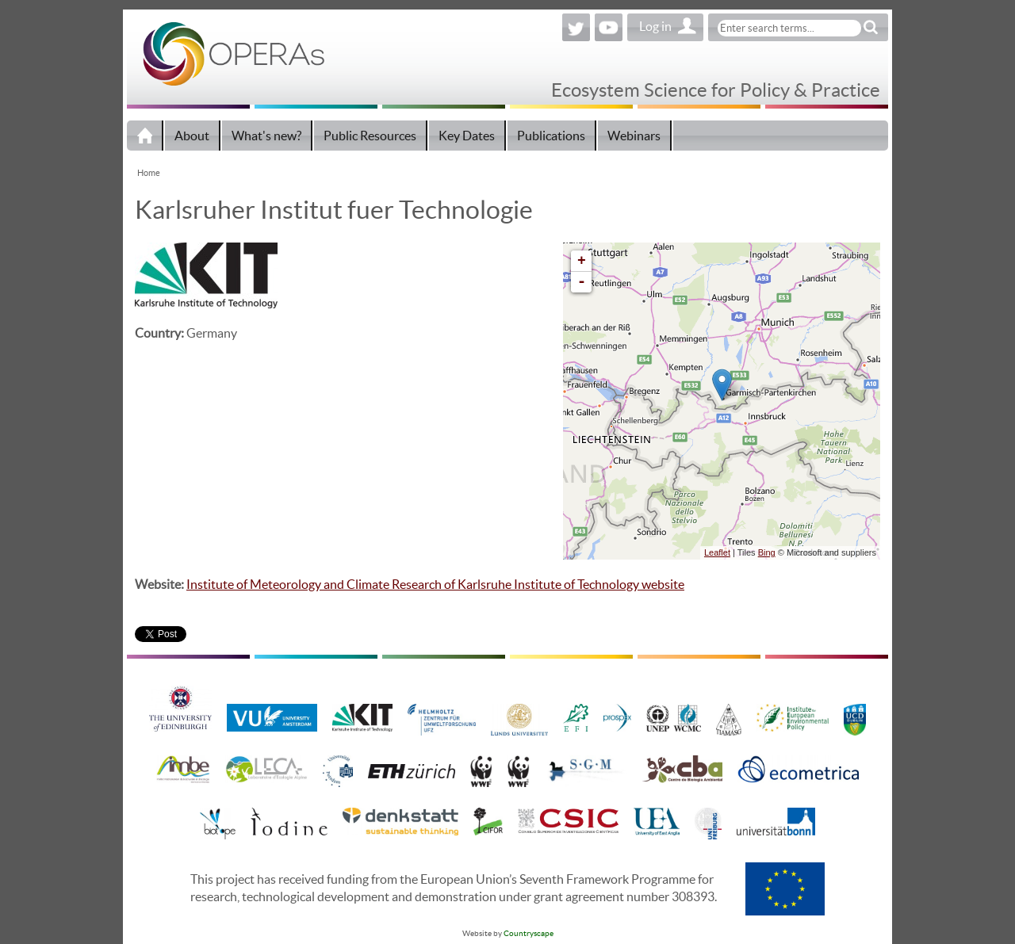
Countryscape (528, 933)
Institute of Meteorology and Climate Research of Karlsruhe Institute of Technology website (435, 584)
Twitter (576, 27)
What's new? (266, 135)
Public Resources (370, 135)
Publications (551, 135)
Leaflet (717, 552)
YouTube (608, 27)
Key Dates (467, 135)
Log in (655, 26)
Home (145, 135)
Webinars (634, 135)
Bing (767, 552)
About (191, 135)
